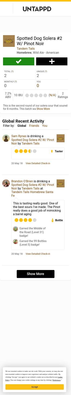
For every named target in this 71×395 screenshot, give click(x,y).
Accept (34, 387)
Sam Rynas (18, 136)
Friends (34, 126)
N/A (52, 95)
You (44, 126)
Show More (43, 108)
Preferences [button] (57, 380)
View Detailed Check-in (38, 163)
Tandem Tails (26, 48)
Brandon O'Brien (22, 181)
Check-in (18, 61)
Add (51, 61)
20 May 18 (17, 163)
